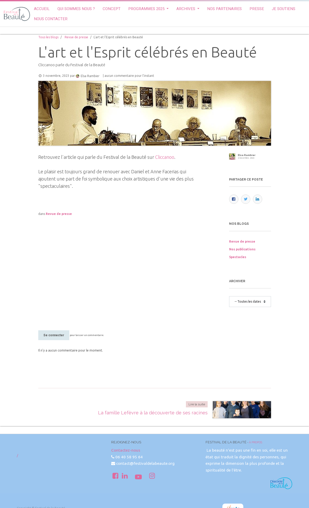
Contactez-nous (125, 450)
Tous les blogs (48, 37)
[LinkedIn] (257, 199)
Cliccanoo (164, 157)
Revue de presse (76, 37)
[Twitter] (245, 199)
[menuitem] (42, 9)
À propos (255, 442)
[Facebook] (233, 199)
